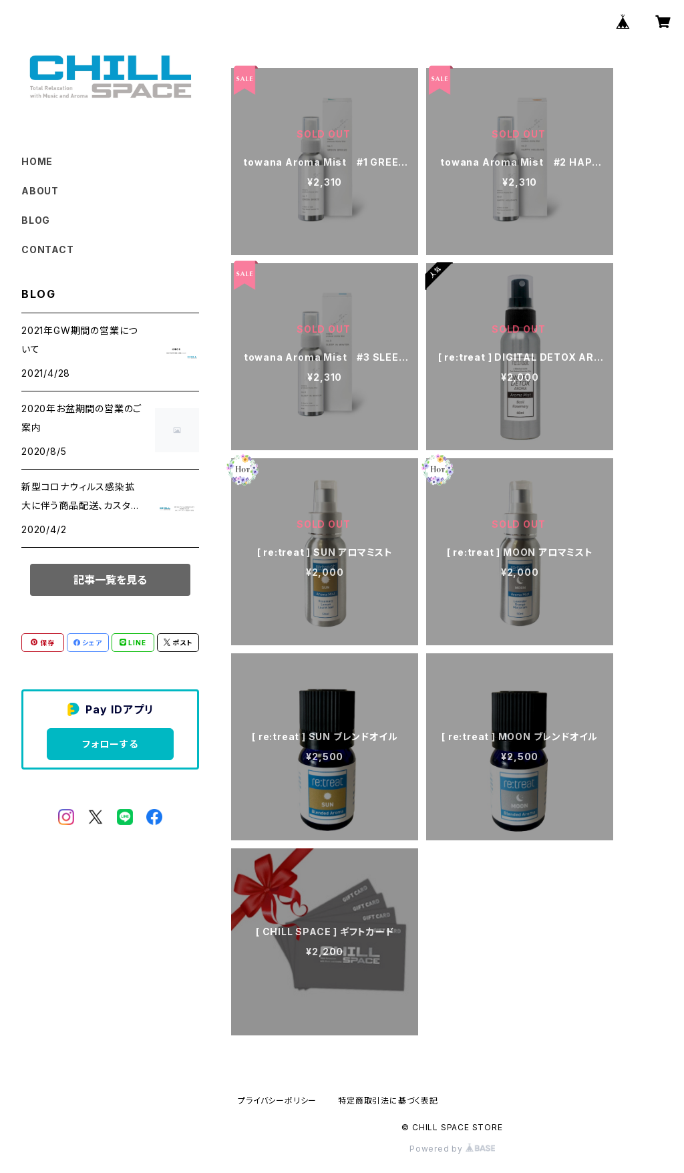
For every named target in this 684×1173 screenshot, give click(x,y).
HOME (37, 161)
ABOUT (40, 190)
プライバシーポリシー (277, 1101)
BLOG (35, 220)
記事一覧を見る (110, 579)
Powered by (452, 1149)
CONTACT (47, 249)
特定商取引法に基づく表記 (388, 1101)
